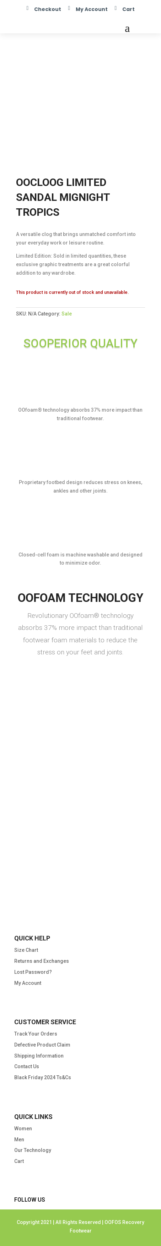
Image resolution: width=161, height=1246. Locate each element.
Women (23, 1128)
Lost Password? (33, 972)
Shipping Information (39, 1056)
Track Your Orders (35, 1034)
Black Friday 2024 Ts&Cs (42, 1077)
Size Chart (26, 950)
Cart (128, 9)
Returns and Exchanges (41, 961)
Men (19, 1139)
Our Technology (32, 1150)
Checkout (47, 9)
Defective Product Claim (42, 1045)
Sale (66, 314)
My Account (92, 9)
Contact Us (26, 1066)
